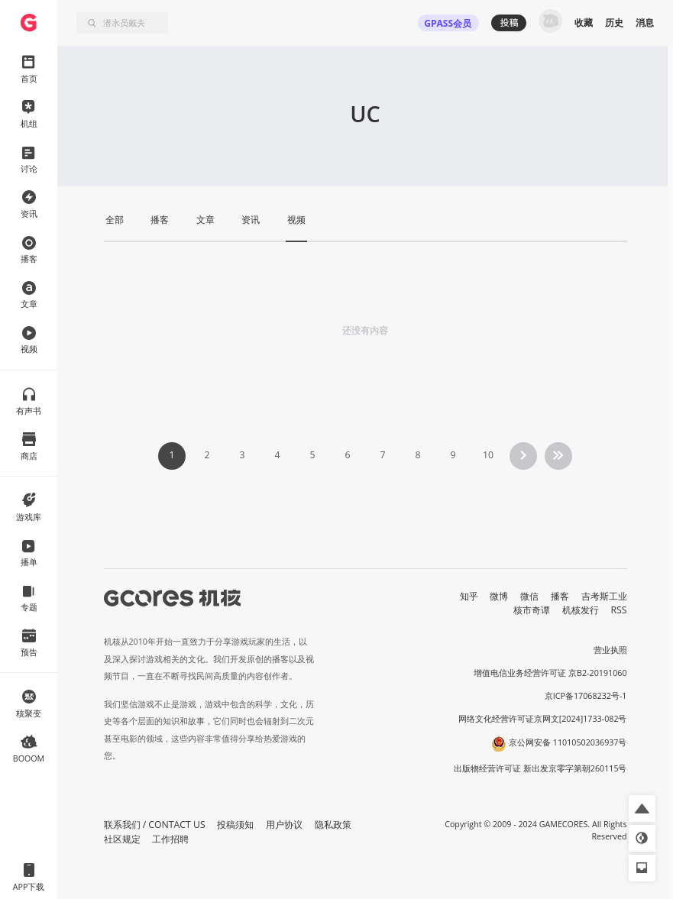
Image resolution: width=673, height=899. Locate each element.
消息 (645, 22)
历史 (614, 22)
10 (488, 454)
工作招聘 (170, 839)
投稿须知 (235, 824)
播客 (560, 596)
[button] (642, 808)
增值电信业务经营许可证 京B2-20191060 (550, 673)
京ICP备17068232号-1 (586, 695)
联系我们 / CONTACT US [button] (154, 824)
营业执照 (610, 650)
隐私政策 (333, 824)
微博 (499, 596)
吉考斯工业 (604, 596)
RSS (619, 609)
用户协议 (284, 824)
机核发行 (580, 609)
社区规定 (122, 839)
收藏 (583, 22)
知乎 (469, 596)
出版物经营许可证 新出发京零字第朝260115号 (540, 768)
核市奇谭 (531, 609)
